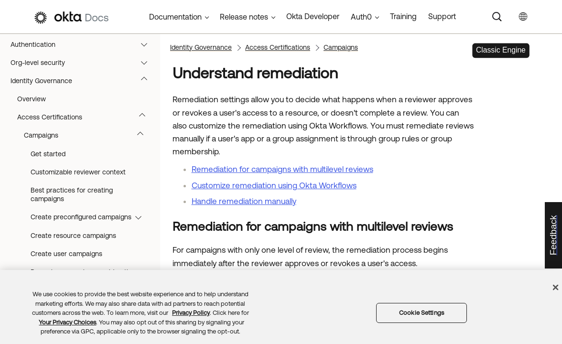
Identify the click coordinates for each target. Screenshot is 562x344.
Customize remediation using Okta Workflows (274, 185)
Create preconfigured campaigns (91, 217)
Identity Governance (83, 81)
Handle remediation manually (244, 201)
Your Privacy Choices (67, 322)
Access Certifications (85, 117)
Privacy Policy (191, 312)
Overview (31, 99)
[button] (146, 44)
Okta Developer (312, 16)
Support (442, 16)
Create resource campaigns (73, 235)
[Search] (497, 16)
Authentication (83, 44)
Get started (48, 154)
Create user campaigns (66, 254)
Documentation (175, 16)
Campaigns (88, 135)
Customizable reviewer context (78, 172)
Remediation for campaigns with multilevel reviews (282, 169)
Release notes (244, 16)
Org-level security (83, 63)
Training (403, 16)
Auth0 (361, 16)
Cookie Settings (421, 312)
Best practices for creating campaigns (72, 194)
